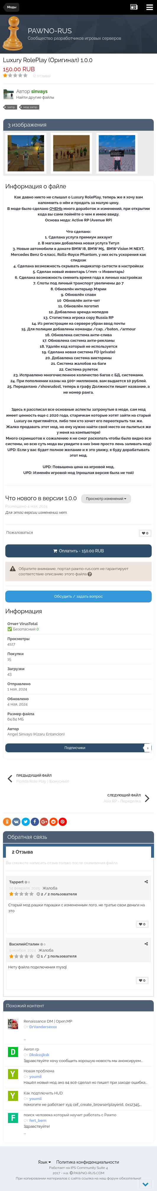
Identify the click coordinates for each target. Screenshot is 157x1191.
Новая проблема (39, 1071)
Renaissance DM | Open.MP (48, 1021)
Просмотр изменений (106, 499)
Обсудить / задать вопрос (78, 596)
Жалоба (50, 888)
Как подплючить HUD (43, 1093)
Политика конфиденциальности (87, 1162)
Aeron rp (31, 1049)
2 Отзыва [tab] (22, 852)
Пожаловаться (19, 532)
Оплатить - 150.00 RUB (78, 551)
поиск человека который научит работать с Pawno (70, 1115)
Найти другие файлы (35, 97)
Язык (44, 1162)
